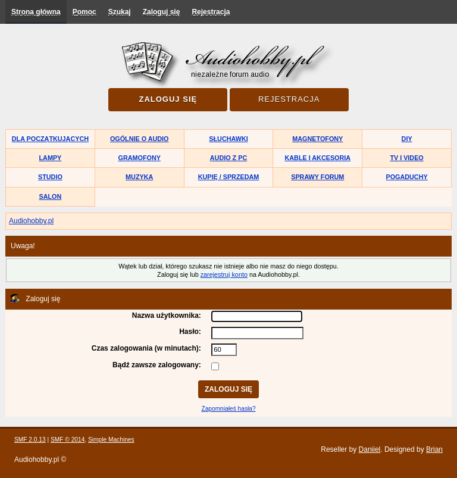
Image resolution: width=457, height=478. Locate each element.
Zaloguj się (161, 12)
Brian (434, 449)
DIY (407, 138)
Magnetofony (317, 138)
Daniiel (370, 449)
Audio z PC (228, 157)
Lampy (50, 157)
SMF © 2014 (67, 439)
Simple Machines (111, 439)
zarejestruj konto (224, 274)
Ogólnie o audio (139, 138)
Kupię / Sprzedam (228, 176)
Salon (50, 196)
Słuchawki (228, 138)
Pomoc (84, 12)
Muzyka (139, 176)
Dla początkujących (50, 138)
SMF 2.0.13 (30, 439)
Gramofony (139, 157)
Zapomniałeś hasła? (228, 408)
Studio (50, 176)
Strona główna (36, 12)
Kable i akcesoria (318, 157)
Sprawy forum (317, 176)
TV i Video (406, 157)
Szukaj (119, 12)
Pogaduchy (406, 176)
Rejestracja (211, 12)
